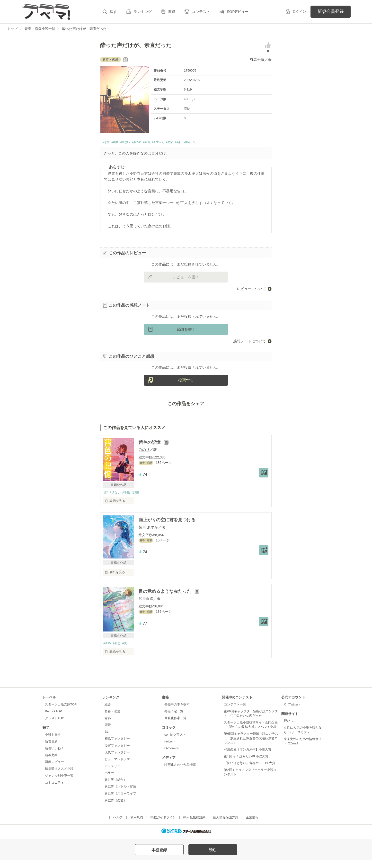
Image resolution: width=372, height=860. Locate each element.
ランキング (142, 11)
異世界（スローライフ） (122, 795)
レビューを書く (186, 278)
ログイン (299, 11)
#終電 (161, 143)
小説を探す (53, 736)
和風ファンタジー (117, 740)
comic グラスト (175, 736)
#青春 (107, 645)
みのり (144, 451)
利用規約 (136, 819)
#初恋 (118, 645)
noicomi (169, 743)
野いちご (290, 723)
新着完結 (51, 757)
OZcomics (171, 750)
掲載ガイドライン (163, 819)
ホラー (109, 775)
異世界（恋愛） (116, 802)
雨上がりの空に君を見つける (167, 521)
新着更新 (51, 743)
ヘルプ (118, 819)
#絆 (105, 494)
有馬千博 (257, 59)
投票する (186, 382)
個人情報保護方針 (225, 819)
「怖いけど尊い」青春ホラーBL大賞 (249, 765)
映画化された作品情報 (180, 767)
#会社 (204, 143)
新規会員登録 (331, 11)
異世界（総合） (116, 782)
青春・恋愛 (112, 713)
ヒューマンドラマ (117, 761)
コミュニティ (54, 784)
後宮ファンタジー (117, 747)
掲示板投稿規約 (194, 819)
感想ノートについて (249, 342)
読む (213, 850)
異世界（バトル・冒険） (122, 788)
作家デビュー (237, 11)
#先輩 (192, 143)
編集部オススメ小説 (59, 771)
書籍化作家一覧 (175, 720)
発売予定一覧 (173, 713)
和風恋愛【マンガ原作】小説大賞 (247, 751)
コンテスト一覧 (235, 706)
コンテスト (201, 11)
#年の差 (148, 143)
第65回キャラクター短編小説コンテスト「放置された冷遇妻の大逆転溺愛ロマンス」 (251, 740)
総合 (108, 706)
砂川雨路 (146, 600)
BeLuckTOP (53, 713)
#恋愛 (107, 143)
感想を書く (186, 331)
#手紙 (128, 494)
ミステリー (112, 768)
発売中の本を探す (177, 706)
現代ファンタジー (117, 754)
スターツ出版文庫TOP (61, 706)
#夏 (126, 645)
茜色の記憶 (150, 443)
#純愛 (119, 143)
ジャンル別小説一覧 (59, 777)
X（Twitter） (292, 706)
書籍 (171, 11)
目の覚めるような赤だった (165, 593)
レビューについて (251, 290)
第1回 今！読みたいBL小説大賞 (246, 758)
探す (113, 11)
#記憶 (139, 494)
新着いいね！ (54, 750)
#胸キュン (219, 143)
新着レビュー (54, 764)
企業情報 (252, 819)
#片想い (132, 143)
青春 (108, 720)
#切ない (116, 494)
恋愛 (108, 727)
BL (106, 734)
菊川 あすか (148, 529)
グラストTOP (54, 720)
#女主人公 (177, 143)
